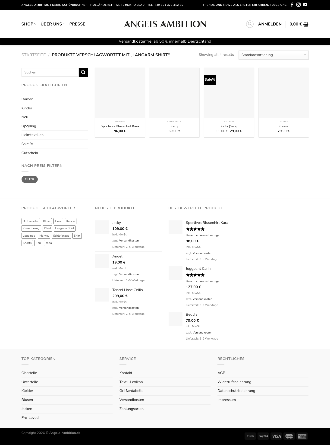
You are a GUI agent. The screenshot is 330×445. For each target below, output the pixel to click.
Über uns (53, 24)
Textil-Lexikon (131, 382)
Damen (28, 99)
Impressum (226, 399)
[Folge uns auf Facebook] (292, 5)
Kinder (27, 108)
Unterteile (30, 382)
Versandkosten (129, 240)
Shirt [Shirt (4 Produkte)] (77, 236)
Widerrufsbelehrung (234, 382)
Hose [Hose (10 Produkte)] (58, 221)
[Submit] (83, 72)
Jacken (27, 408)
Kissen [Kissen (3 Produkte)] (70, 221)
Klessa (283, 126)
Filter (29, 179)
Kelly (174, 126)
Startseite (34, 55)
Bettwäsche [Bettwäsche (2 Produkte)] (31, 221)
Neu (25, 117)
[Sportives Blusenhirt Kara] (120, 93)
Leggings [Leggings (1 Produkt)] (29, 236)
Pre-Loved (30, 417)
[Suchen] (250, 24)
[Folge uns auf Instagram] (298, 5)
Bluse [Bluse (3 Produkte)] (47, 221)
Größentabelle (131, 390)
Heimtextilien (33, 134)
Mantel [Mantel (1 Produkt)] (44, 236)
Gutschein (30, 153)
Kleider (27, 390)
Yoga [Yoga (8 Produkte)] (48, 243)
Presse (77, 24)
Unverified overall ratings (202, 235)
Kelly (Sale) (228, 126)
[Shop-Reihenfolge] (273, 55)
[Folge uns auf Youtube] (305, 5)
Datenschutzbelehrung (236, 390)
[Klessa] (284, 93)
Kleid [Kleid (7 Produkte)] (47, 228)
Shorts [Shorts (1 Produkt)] (27, 243)
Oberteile (29, 372)
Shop (29, 24)
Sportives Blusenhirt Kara (120, 126)
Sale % (27, 143)
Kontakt (125, 372)
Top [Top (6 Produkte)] (38, 243)
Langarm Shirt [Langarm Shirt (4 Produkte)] (64, 228)
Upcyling (29, 126)
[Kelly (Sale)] (229, 93)
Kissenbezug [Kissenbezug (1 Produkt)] (31, 228)
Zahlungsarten (131, 408)
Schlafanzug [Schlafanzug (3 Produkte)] (61, 236)
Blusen (27, 399)
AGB (221, 372)
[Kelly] (174, 93)
